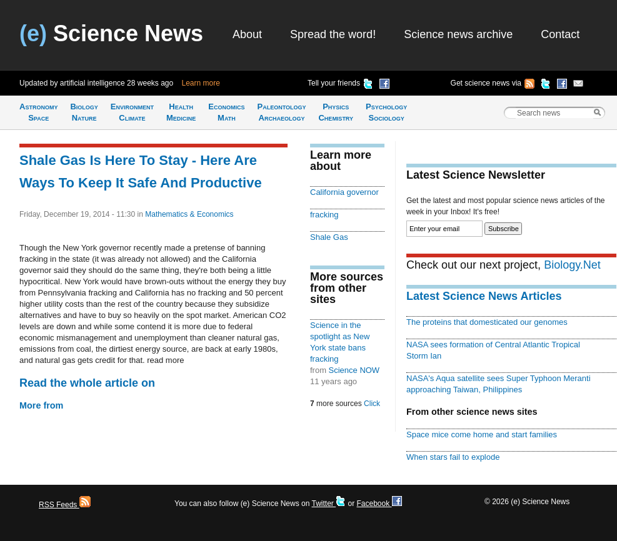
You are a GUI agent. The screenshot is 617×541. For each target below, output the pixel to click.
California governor (344, 192)
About (247, 34)
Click (372, 403)
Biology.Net (572, 265)
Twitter (328, 503)
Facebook (378, 503)
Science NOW (354, 370)
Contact (560, 34)
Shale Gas (329, 237)
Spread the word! (333, 34)
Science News (111, 33)
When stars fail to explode (452, 457)
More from (41, 405)
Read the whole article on (87, 383)
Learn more (201, 83)
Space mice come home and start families (481, 434)
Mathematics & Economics (189, 214)
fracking (324, 214)
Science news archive (458, 34)
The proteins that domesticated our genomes (487, 322)
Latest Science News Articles (483, 296)
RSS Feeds (65, 504)
